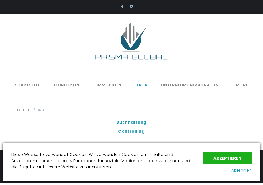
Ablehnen (241, 170)
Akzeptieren (227, 158)
